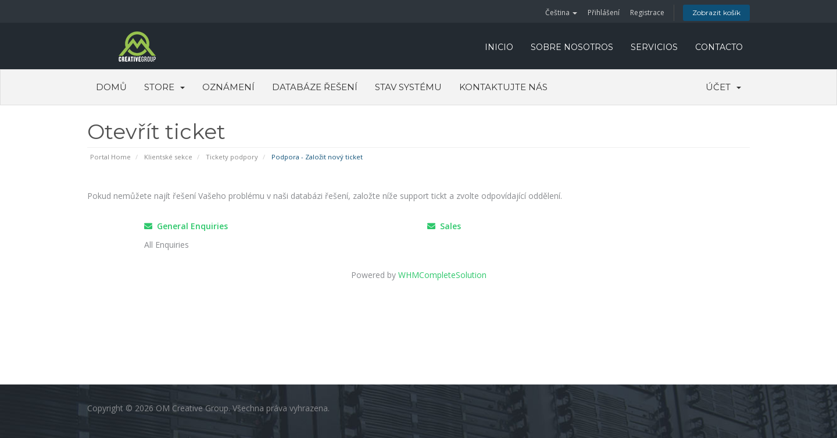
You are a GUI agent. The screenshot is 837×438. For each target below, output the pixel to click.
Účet (723, 86)
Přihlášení (604, 12)
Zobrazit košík (716, 12)
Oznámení (228, 86)
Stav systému (408, 86)
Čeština (561, 12)
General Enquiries (186, 226)
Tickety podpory (232, 156)
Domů (111, 86)
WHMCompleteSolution (442, 274)
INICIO (499, 47)
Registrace (647, 12)
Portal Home (110, 156)
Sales (444, 226)
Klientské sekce (168, 156)
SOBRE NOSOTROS (572, 47)
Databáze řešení (314, 86)
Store (164, 86)
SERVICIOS (654, 47)
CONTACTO (719, 47)
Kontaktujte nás (503, 86)
